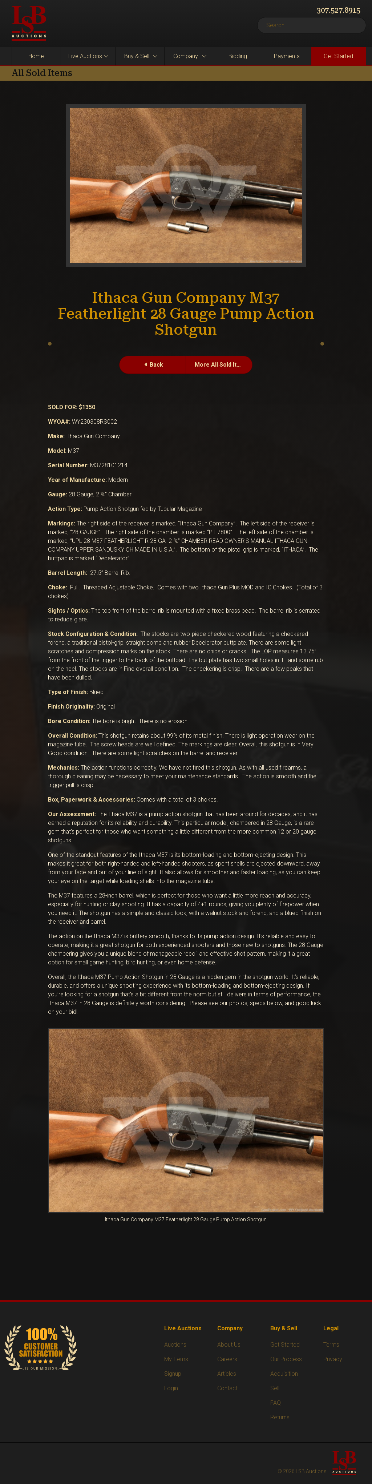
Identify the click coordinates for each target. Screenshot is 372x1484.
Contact (227, 1388)
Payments (287, 56)
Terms (331, 1344)
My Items (176, 1359)
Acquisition (284, 1373)
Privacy (332, 1359)
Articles (226, 1373)
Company (185, 56)
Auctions (175, 1344)
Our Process (286, 1359)
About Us (228, 1344)
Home (36, 56)
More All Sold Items (221, 364)
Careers (227, 1359)
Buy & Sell (136, 56)
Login (171, 1388)
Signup (172, 1373)
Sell (274, 1388)
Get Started (338, 56)
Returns (280, 1417)
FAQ (275, 1402)
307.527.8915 (338, 10)
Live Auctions (85, 56)
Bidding (238, 56)
